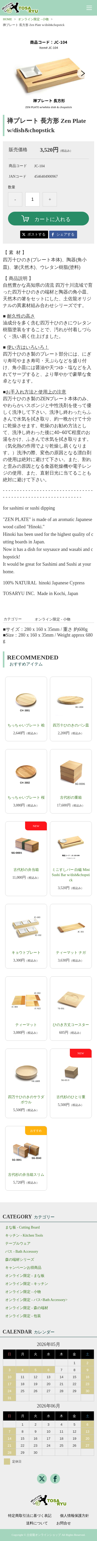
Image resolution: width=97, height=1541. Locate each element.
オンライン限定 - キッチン (26, 1284)
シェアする (65, 234)
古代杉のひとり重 (70, 1097)
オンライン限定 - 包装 (23, 1316)
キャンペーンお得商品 (23, 1268)
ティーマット (26, 1025)
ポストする (36, 234)
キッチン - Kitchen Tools (24, 1235)
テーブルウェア (18, 1243)
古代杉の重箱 (71, 797)
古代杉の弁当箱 (26, 870)
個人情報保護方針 (74, 1516)
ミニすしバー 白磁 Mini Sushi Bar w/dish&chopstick (71, 875)
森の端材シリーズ (19, 1260)
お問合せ (63, 1523)
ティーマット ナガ (71, 953)
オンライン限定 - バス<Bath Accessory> (36, 1300)
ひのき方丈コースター (71, 1025)
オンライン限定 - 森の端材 (26, 1308)
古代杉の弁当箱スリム (26, 1175)
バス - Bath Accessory (21, 1251)
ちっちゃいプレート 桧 (26, 725)
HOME (7, 19)
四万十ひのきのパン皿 (71, 725)
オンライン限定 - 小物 (33, 19)
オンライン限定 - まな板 (24, 1276)
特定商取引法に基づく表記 (29, 1516)
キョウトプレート (26, 953)
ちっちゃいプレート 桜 (26, 797)
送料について (37, 1523)
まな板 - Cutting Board (22, 1227)
